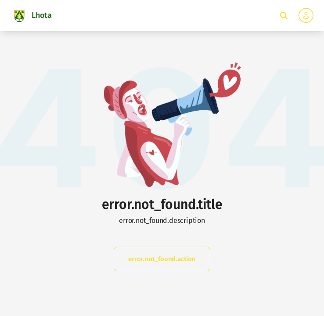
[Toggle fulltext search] (284, 15)
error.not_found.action (162, 259)
